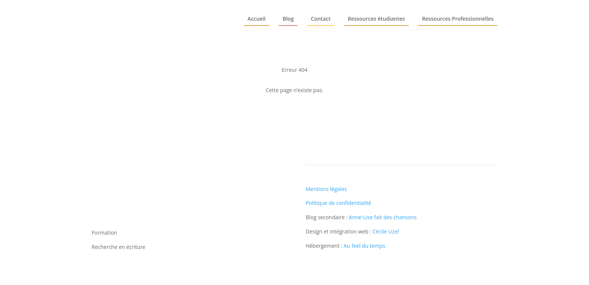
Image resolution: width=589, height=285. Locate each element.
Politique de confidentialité (338, 202)
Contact (321, 18)
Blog (287, 18)
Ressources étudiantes (376, 18)
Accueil (257, 18)
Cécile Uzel (386, 231)
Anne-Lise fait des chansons (383, 217)
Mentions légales (326, 189)
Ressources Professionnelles (458, 18)
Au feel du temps (364, 245)
